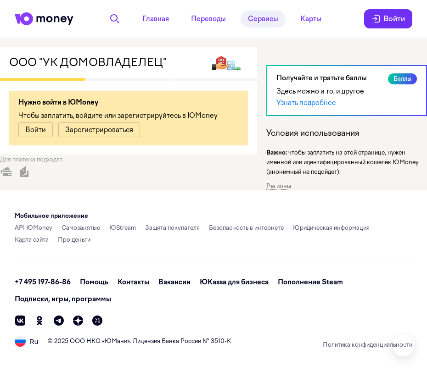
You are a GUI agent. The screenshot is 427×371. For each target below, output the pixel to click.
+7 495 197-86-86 (43, 282)
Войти (388, 18)
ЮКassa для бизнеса (234, 282)
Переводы (208, 19)
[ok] (39, 320)
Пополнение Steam (310, 282)
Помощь (94, 282)
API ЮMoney (33, 227)
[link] (35, 129)
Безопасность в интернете (246, 227)
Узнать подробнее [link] (306, 103)
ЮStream (122, 227)
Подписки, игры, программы (63, 299)
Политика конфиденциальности (367, 344)
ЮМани (116, 341)
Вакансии (174, 282)
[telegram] (58, 320)
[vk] (20, 320)
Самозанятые (81, 227)
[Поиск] (114, 18)
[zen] (78, 320)
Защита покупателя (172, 227)
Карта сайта (32, 239)
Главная (155, 19)
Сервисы (263, 19)
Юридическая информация (331, 227)
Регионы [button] (278, 186)
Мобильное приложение (51, 215)
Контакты (133, 282)
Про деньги (74, 239)
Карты (310, 19)
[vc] (97, 320)
